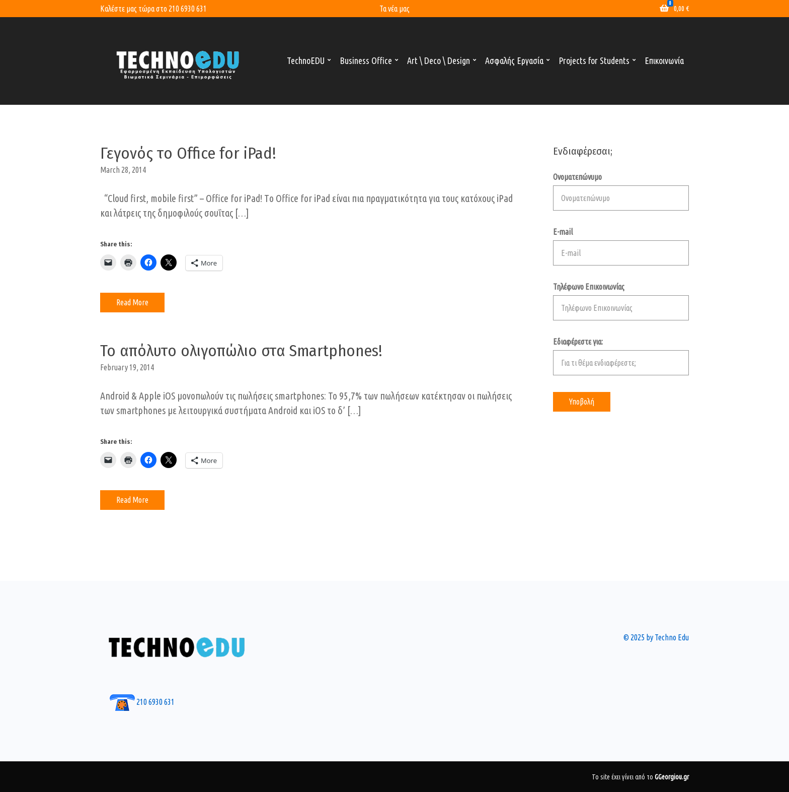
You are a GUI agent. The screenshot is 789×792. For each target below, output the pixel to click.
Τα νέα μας (394, 8)
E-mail (621, 246)
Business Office (366, 60)
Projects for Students (594, 60)
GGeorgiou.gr (672, 777)
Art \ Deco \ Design (438, 60)
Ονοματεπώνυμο (621, 191)
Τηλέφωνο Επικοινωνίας (621, 301)
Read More (132, 302)
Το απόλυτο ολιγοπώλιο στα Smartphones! (241, 350)
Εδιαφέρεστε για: (621, 356)
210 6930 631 (188, 8)
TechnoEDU (306, 60)
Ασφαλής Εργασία (514, 60)
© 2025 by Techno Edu (656, 637)
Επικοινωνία (664, 60)
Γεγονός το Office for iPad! (188, 153)
